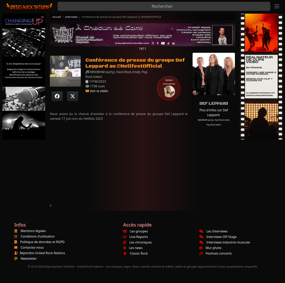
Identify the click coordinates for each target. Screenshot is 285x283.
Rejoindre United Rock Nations (42, 253)
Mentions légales (33, 231)
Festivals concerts (215, 253)
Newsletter (29, 258)
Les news (132, 248)
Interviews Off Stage (218, 237)
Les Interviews (213, 231)
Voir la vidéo (97, 91)
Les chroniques (137, 242)
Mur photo (210, 248)
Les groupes (135, 231)
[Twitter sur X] (72, 96)
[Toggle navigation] (276, 6)
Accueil (56, 17)
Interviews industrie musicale (224, 242)
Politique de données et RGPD (42, 242)
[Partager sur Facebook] (57, 96)
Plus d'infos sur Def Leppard (214, 112)
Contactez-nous (32, 247)
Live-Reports (135, 237)
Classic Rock (135, 253)
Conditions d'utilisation (38, 236)
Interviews (71, 17)
